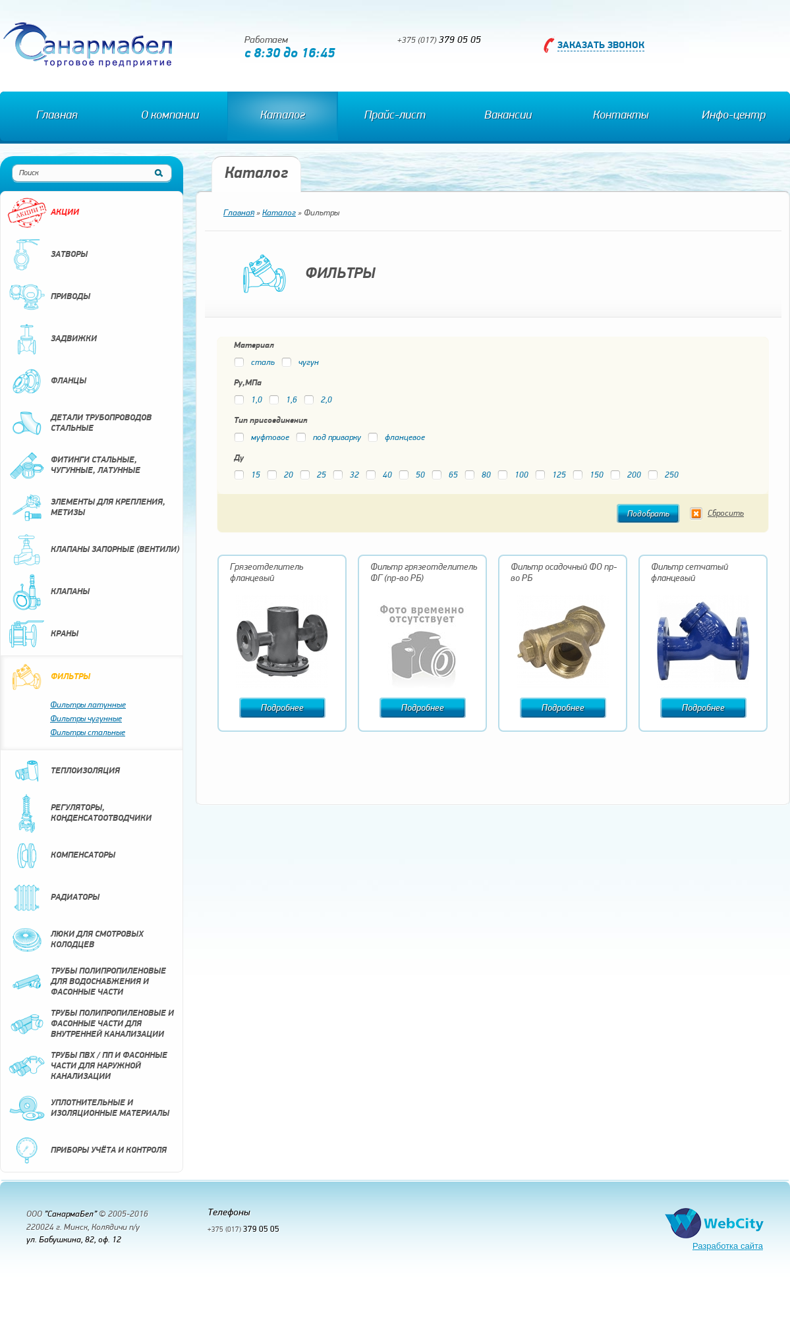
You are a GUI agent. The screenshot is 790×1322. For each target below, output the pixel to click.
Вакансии (508, 115)
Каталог (282, 115)
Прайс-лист (395, 115)
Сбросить (726, 513)
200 (625, 475)
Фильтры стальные (87, 733)
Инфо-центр (734, 115)
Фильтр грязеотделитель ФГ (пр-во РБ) (423, 573)
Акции (43, 213)
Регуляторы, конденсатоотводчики (79, 813)
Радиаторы (53, 898)
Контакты (620, 115)
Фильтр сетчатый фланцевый (689, 573)
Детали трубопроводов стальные (79, 423)
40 (379, 475)
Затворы (47, 255)
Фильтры (48, 677)
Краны (42, 634)
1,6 (283, 400)
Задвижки (52, 339)
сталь (254, 363)
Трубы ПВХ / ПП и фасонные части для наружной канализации (87, 1066)
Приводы (48, 297)
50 (412, 475)
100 (512, 475)
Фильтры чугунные (86, 719)
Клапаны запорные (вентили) (93, 550)
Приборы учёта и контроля (87, 1151)
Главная (56, 115)
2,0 (318, 400)
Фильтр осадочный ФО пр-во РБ (564, 573)
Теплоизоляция (63, 771)
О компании (170, 115)
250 (663, 475)
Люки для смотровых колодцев (75, 940)
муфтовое (261, 438)
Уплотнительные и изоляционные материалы (88, 1108)
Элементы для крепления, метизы (86, 508)
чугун (300, 363)
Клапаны (48, 592)
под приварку (328, 438)
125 (550, 475)
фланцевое (396, 438)
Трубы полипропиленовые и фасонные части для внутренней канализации (90, 1024)
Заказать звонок (600, 46)
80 (478, 475)
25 (313, 475)
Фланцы (46, 381)
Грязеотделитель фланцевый (266, 573)
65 (445, 475)
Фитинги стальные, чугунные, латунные (73, 465)
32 (346, 475)
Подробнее (282, 708)
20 (280, 475)
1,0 (248, 400)
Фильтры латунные (88, 705)
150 (588, 475)
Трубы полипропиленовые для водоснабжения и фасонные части (86, 982)
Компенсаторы (61, 855)
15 (247, 475)
